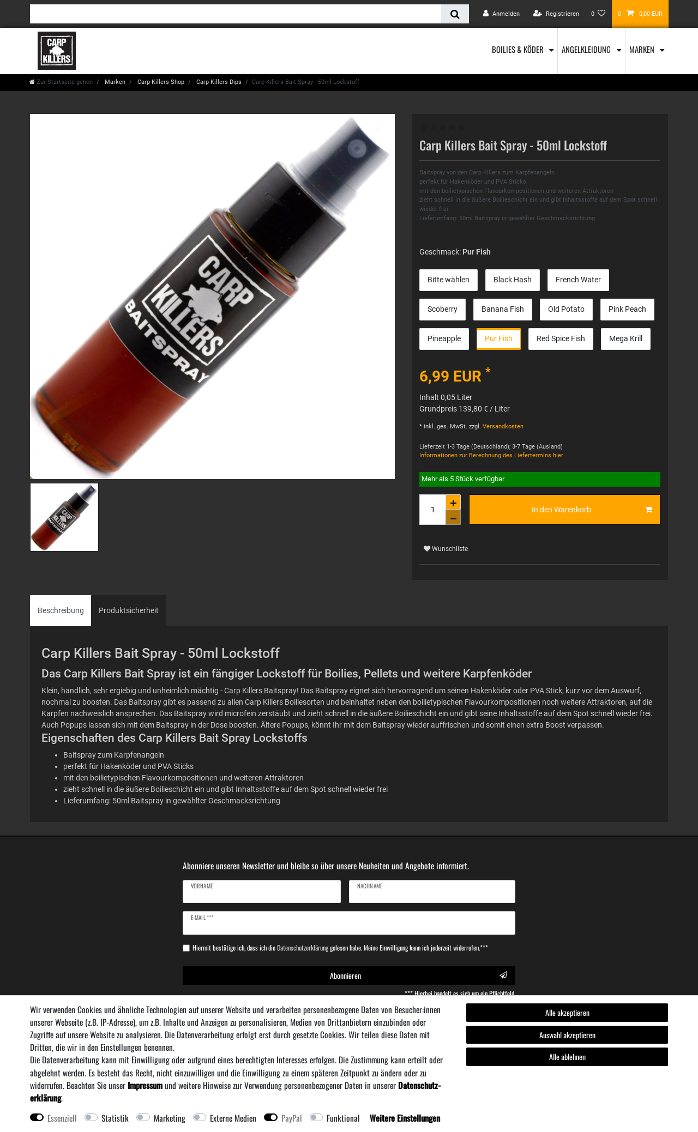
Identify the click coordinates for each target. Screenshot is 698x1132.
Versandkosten (502, 426)
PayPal (291, 1118)
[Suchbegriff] (235, 13)
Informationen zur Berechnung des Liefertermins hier (491, 455)
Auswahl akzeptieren (567, 1034)
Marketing (169, 1118)
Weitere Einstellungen (405, 1118)
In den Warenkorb (592, 510)
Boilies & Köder (518, 49)
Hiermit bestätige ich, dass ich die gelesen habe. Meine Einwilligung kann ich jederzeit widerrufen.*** (340, 948)
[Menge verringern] (453, 517)
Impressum (145, 1085)
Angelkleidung (587, 49)
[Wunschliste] (598, 14)
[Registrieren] (556, 14)
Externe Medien (233, 1118)
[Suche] (455, 13)
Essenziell (62, 1118)
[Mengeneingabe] (432, 509)
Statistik (115, 1118)
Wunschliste (446, 549)
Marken (642, 49)
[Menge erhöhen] (453, 502)
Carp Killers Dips (218, 82)
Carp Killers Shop (160, 82)
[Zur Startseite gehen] (61, 82)
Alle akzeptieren (567, 1012)
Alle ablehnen (567, 1056)
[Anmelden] (501, 14)
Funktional (343, 1118)
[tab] (61, 610)
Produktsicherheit (129, 610)
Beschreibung (61, 610)
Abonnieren (419, 975)
